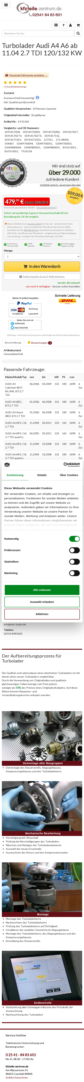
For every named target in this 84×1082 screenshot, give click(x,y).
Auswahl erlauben (42, 601)
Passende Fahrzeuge (21, 75)
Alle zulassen (42, 589)
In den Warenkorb (44, 266)
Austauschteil (35, 223)
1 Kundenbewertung (15, 86)
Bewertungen (39, 343)
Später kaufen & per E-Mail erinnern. (44, 276)
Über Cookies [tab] (69, 475)
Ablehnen (42, 614)
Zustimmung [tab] (15, 475)
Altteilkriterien (31, 230)
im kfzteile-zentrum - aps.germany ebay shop (60, 185)
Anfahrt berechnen (17, 1077)
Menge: (8, 250)
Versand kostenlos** (47, 207)
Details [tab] (42, 475)
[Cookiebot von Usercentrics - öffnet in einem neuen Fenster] (63, 464)
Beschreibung (13, 342)
